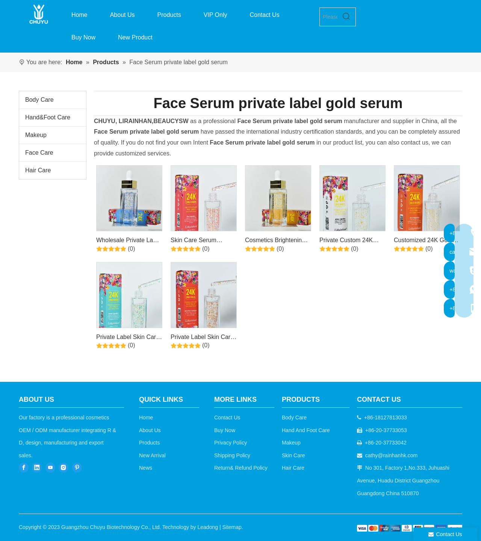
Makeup (36, 135)
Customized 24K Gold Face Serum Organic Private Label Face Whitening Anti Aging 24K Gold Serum (423, 241)
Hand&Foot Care (47, 117)
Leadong (208, 527)
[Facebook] (24, 467)
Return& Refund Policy (241, 468)
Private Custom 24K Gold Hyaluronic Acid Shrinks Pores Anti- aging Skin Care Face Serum (348, 241)
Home (146, 417)
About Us (150, 430)
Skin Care (293, 455)
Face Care (39, 152)
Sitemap (231, 527)
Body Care (39, 99)
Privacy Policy (230, 443)
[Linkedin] (37, 467)
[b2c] (409, 528)
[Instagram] (63, 467)
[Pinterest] (77, 467)
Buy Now (224, 430)
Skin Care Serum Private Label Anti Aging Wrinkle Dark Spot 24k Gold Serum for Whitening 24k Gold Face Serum (202, 241)
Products (149, 443)
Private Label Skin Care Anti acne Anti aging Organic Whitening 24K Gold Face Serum (202, 338)
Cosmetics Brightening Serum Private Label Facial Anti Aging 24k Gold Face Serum (275, 241)
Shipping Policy (232, 455)
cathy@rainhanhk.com (391, 455)
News (145, 468)
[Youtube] (50, 467)
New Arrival (152, 455)
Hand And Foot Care (306, 430)
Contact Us (227, 417)
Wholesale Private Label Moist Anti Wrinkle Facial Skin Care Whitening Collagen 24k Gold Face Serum (129, 241)
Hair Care (38, 170)
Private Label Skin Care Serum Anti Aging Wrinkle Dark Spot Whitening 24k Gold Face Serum (127, 338)
